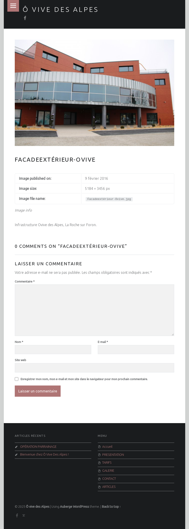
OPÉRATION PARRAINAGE (38, 446)
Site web (20, 360)
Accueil (107, 446)
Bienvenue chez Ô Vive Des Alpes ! (44, 454)
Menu (13, 6)
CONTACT (109, 478)
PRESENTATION (113, 454)
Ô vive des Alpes (61, 9)
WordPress (81, 506)
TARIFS (107, 462)
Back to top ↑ (111, 506)
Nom (19, 341)
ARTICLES (109, 486)
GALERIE (108, 470)
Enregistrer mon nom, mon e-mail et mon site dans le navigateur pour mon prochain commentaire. (84, 379)
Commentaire (25, 281)
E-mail (103, 341)
